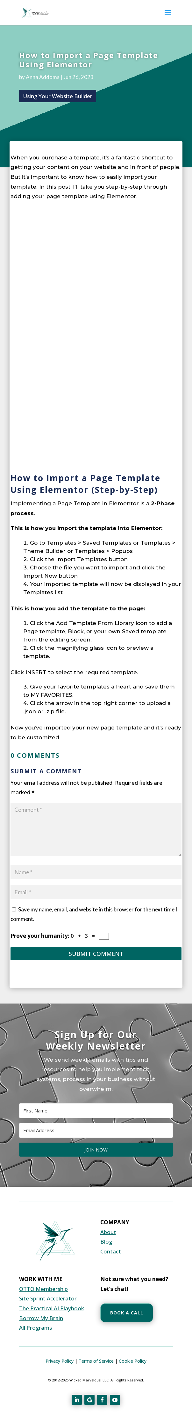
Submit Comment (96, 953)
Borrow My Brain (41, 1318)
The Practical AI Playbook (51, 1308)
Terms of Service (96, 1361)
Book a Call (126, 1313)
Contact (110, 1251)
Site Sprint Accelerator (48, 1298)
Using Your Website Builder (57, 96)
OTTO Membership (43, 1289)
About (108, 1232)
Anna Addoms (43, 77)
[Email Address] (96, 1130)
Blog (106, 1241)
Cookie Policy (132, 1361)
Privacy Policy (60, 1361)
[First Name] (96, 1110)
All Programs (35, 1327)
